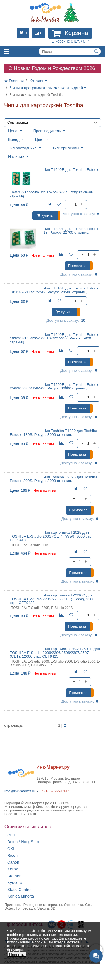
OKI (10, 849)
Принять (16, 954)
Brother (14, 876)
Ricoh (12, 855)
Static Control (19, 890)
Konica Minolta (20, 896)
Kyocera (14, 883)
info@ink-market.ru (19, 791)
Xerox (12, 869)
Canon (13, 862)
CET (11, 835)
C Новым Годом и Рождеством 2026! (52, 68)
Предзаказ (77, 266)
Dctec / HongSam (23, 842)
